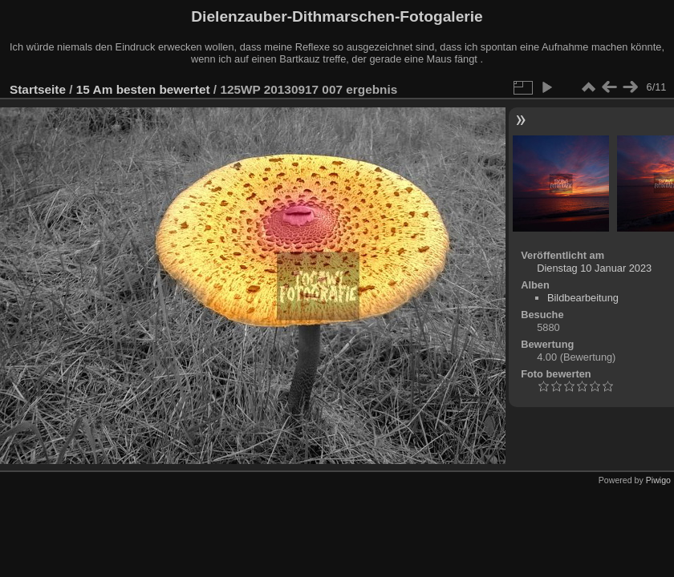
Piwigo (658, 480)
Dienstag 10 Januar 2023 (594, 268)
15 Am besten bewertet (143, 89)
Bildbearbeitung (583, 298)
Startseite (38, 89)
